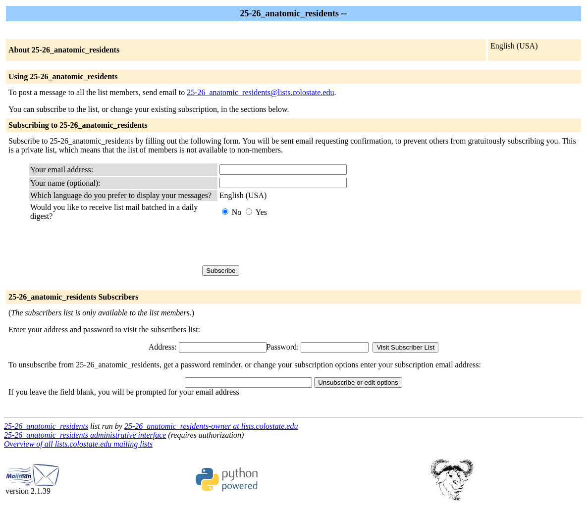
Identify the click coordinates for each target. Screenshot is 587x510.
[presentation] (294, 243)
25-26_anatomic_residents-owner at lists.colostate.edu (211, 426)
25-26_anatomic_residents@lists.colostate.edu (260, 92)
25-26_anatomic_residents (46, 426)
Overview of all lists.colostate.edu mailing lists (78, 444)
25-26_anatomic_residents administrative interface (85, 435)
